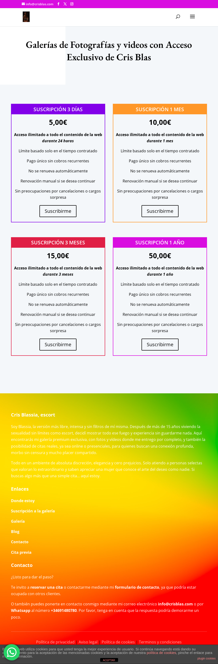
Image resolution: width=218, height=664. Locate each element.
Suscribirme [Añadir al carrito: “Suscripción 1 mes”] (160, 211)
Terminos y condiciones (160, 642)
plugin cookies (206, 658)
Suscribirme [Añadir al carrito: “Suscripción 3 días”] (58, 211)
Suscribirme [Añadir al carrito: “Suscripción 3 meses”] (58, 344)
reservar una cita (46, 587)
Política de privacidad (55, 642)
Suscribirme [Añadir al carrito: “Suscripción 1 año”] (160, 344)
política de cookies (161, 653)
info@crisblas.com (175, 604)
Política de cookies (118, 642)
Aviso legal (88, 642)
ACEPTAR (109, 660)
